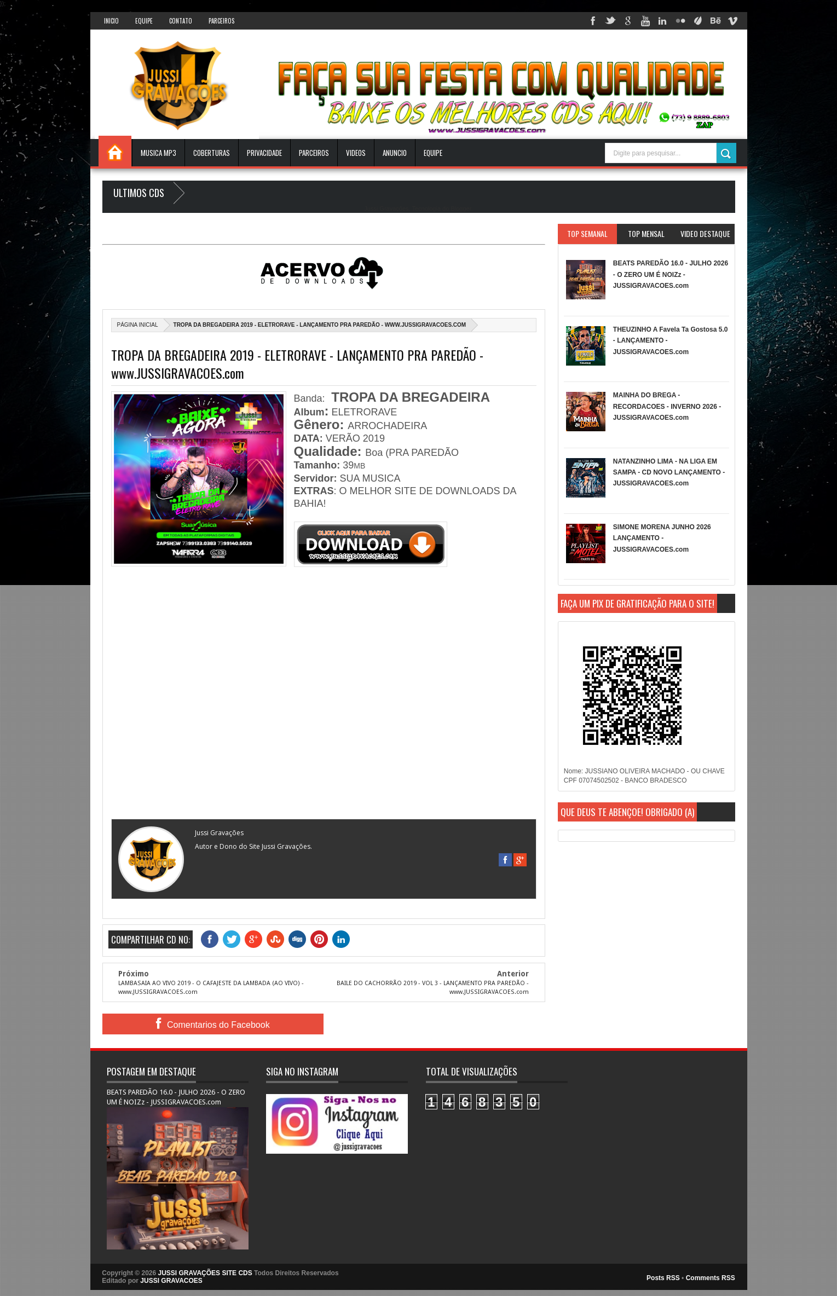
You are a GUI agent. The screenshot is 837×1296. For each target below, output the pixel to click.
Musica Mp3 (158, 152)
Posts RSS (663, 1278)
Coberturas (211, 152)
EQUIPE (433, 152)
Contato (180, 20)
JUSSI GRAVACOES (171, 1281)
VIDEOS (356, 152)
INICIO (111, 20)
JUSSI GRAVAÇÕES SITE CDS (205, 1273)
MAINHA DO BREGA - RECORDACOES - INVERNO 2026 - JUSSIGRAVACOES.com (667, 406)
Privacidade (264, 152)
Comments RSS (710, 1278)
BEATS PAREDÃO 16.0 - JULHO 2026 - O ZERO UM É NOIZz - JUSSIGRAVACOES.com (670, 274)
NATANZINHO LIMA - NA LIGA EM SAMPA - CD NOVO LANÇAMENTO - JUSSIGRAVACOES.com (669, 473)
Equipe (144, 20)
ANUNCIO (395, 152)
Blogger (461, 208)
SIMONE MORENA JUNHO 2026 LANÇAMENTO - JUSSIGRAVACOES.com (662, 538)
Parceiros (221, 20)
